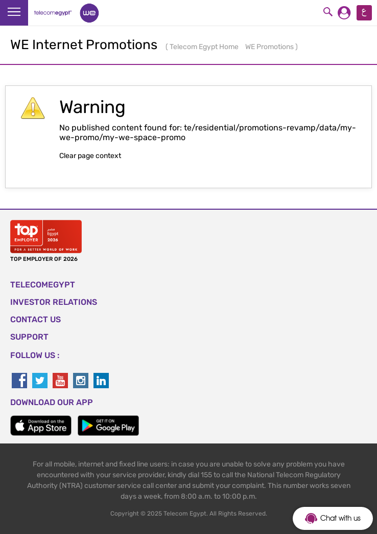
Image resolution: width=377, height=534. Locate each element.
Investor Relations (53, 302)
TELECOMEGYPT (42, 285)
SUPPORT (29, 337)
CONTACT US (35, 319)
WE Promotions (270, 46)
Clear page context (90, 155)
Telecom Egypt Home (205, 46)
